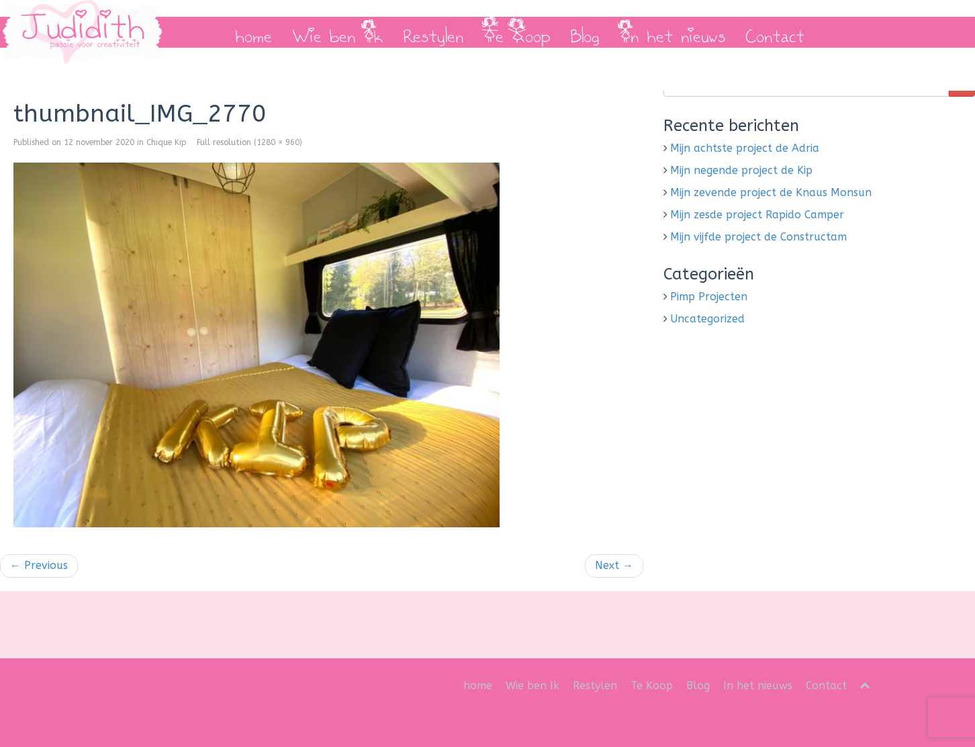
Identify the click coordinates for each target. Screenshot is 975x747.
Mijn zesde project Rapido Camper (757, 214)
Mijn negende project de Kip (741, 170)
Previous (39, 565)
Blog (585, 32)
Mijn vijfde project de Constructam (758, 236)
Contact (774, 32)
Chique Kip (166, 142)
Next (614, 565)
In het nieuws (672, 32)
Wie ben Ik (337, 32)
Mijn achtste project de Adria (744, 148)
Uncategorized (707, 318)
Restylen (433, 32)
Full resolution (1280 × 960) (249, 142)
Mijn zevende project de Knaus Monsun (771, 192)
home (253, 32)
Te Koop (516, 32)
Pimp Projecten (708, 296)
